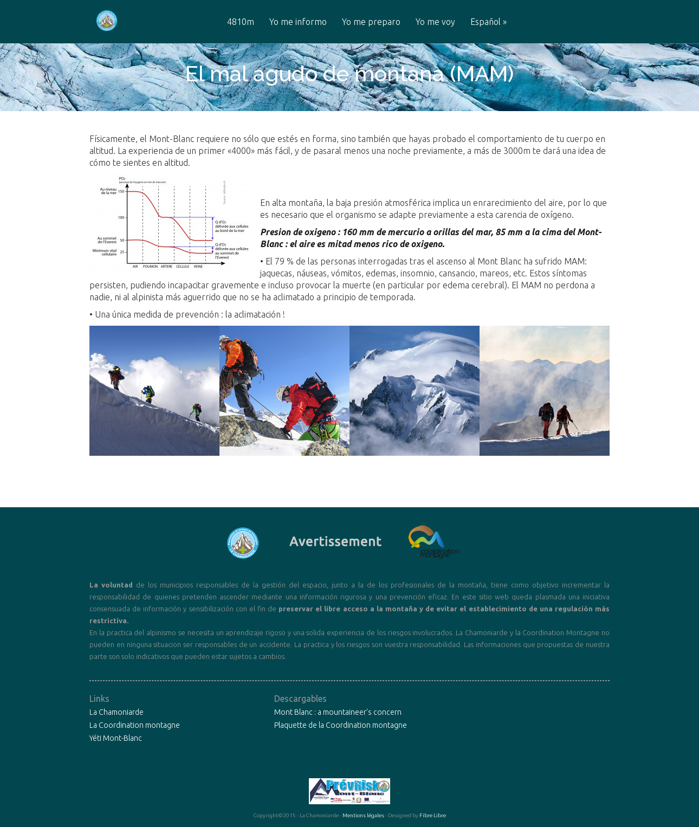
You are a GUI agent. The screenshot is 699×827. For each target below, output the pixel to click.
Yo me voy (435, 22)
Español (488, 22)
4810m (240, 22)
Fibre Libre (432, 815)
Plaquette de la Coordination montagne (340, 725)
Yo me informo (298, 22)
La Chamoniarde (116, 712)
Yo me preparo (371, 22)
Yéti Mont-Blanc (115, 738)
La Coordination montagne (134, 725)
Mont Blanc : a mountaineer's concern (338, 712)
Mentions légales (363, 815)
